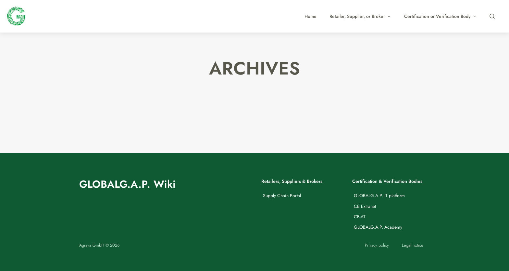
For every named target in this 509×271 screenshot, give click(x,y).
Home (310, 16)
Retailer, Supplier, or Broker (360, 16)
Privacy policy (377, 245)
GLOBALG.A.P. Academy (378, 227)
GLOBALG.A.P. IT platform (379, 195)
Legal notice (412, 245)
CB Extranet (365, 206)
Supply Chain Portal (282, 195)
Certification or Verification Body (440, 16)
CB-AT (360, 216)
